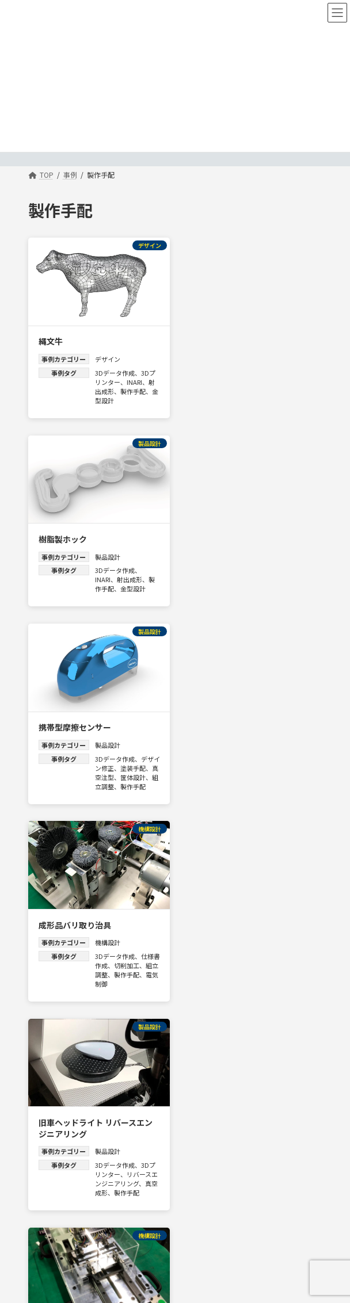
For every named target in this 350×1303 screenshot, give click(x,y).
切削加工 (288, 575)
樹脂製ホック (218, 339)
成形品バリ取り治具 (230, 534)
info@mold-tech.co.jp (63, 1244)
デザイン (107, 356)
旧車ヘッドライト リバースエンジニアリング (96, 744)
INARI (134, 379)
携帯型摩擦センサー (75, 534)
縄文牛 (51, 339)
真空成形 (107, 809)
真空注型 (120, 584)
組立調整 (126, 593)
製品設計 (263, 356)
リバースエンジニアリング (123, 795)
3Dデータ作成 (115, 370)
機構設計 (263, 552)
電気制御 (275, 593)
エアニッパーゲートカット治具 (250, 739)
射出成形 (285, 379)
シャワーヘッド (222, 946)
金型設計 (107, 398)
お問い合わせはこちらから (69, 1257)
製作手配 (133, 388)
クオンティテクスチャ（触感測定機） (95, 951)
